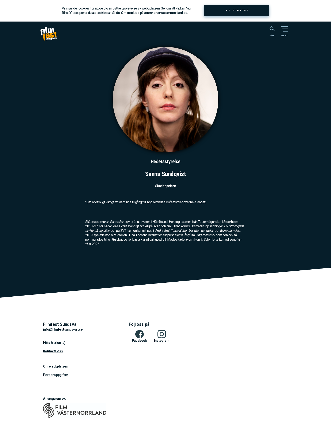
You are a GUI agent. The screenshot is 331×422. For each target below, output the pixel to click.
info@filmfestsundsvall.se (63, 329)
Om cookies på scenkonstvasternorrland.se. (154, 13)
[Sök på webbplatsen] (267, 31)
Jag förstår (236, 10)
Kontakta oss (53, 351)
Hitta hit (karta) (54, 343)
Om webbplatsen (55, 366)
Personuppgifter (55, 375)
